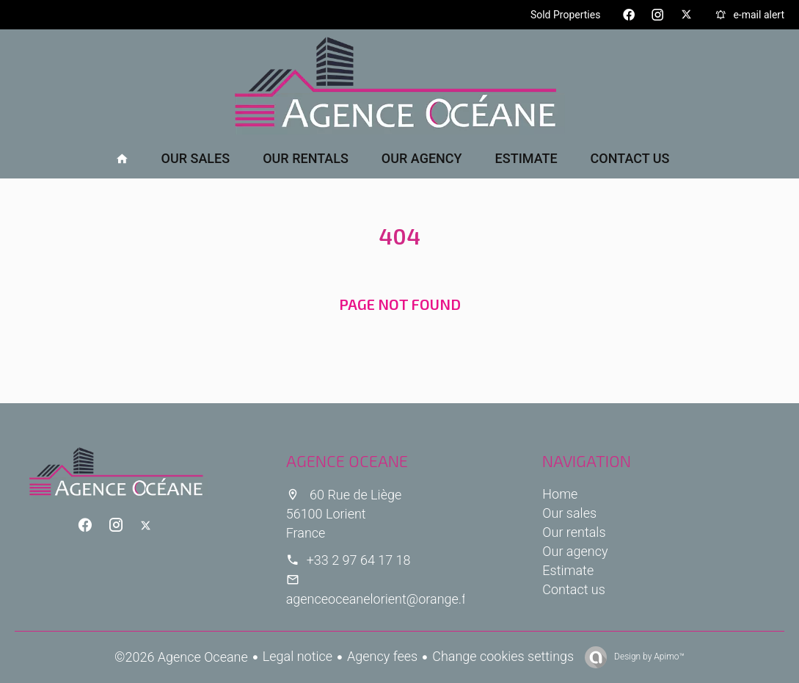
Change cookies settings (503, 656)
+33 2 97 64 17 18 (359, 560)
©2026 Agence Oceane (181, 657)
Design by (648, 656)
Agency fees (382, 656)
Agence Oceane (347, 460)
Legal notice (297, 656)
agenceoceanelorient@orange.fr (378, 599)
